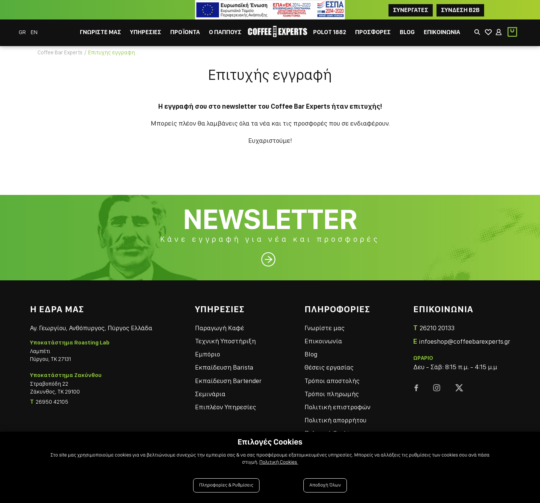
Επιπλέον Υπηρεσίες (225, 407)
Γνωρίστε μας (324, 328)
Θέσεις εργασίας (329, 367)
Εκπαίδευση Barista (224, 367)
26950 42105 (52, 401)
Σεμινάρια (210, 394)
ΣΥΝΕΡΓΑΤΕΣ (410, 9)
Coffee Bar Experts (60, 52)
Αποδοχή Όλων (325, 485)
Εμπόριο (207, 354)
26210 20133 (437, 328)
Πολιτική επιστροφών (337, 407)
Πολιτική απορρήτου (335, 420)
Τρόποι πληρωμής (331, 394)
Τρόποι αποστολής (332, 381)
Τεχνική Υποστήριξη (225, 341)
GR (23, 32)
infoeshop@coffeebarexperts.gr (464, 341)
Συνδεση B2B (460, 9)
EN (34, 32)
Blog (310, 354)
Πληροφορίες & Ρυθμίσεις (226, 485)
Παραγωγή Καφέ (219, 328)
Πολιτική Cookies (279, 462)
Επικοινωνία (323, 341)
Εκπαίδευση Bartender (228, 381)
